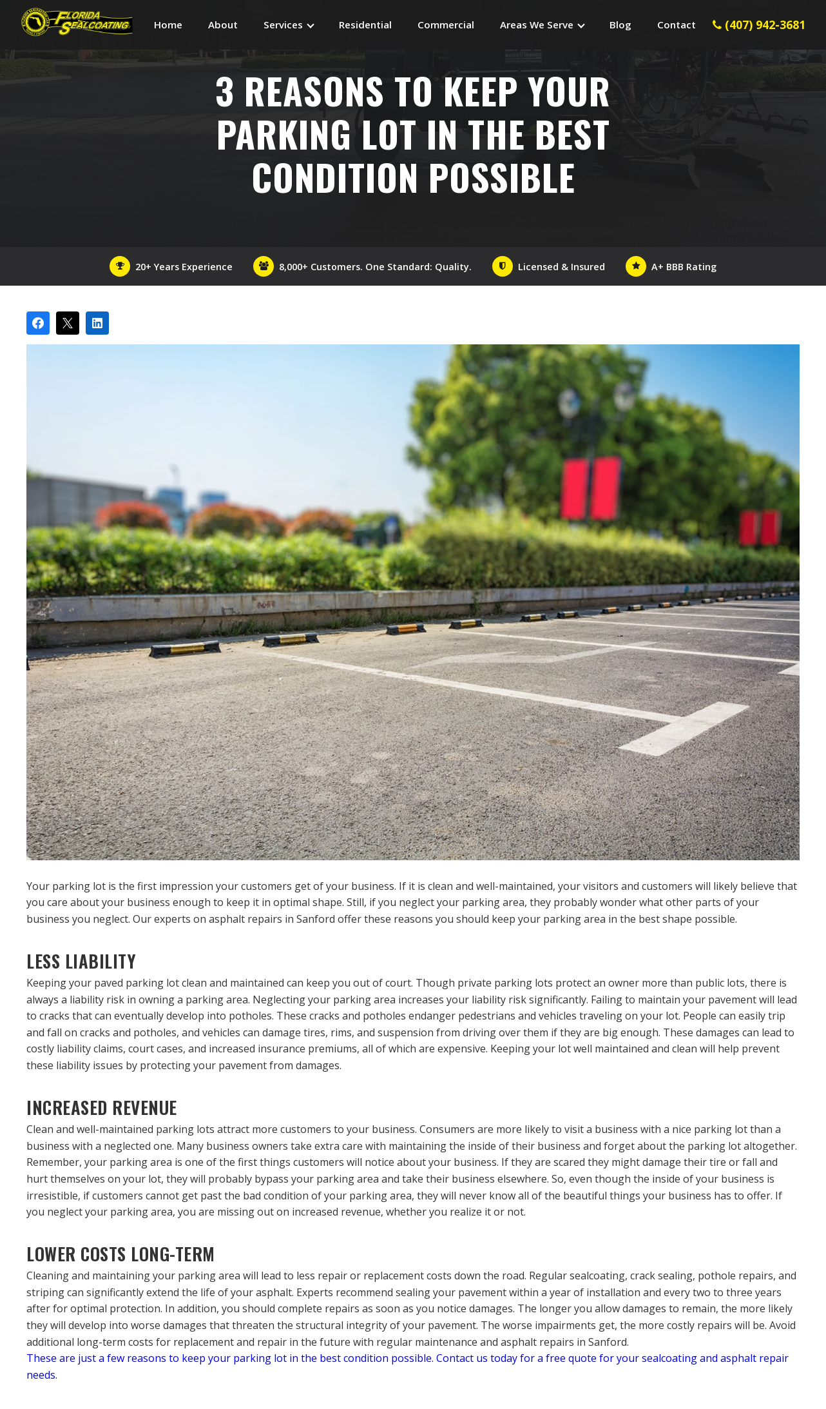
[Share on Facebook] (38, 323)
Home (168, 24)
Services (283, 24)
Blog (620, 24)
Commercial (446, 24)
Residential (365, 24)
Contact (676, 24)
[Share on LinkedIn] (97, 323)
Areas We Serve (536, 24)
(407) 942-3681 (759, 24)
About (223, 24)
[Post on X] (67, 323)
